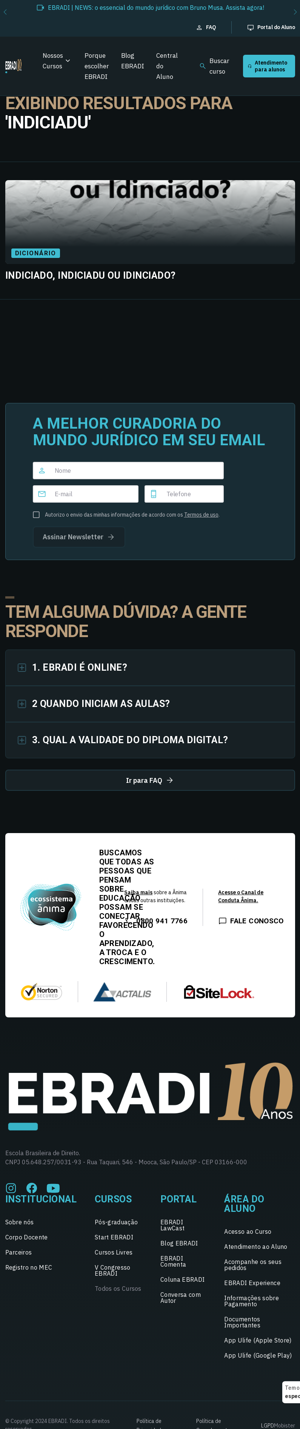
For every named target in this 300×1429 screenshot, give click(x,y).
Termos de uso (201, 514)
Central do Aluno (167, 66)
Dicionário (35, 253)
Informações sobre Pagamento (251, 1301)
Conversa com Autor (180, 1298)
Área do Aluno (244, 1203)
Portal (178, 1199)
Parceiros (18, 1252)
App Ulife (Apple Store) (257, 1340)
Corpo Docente (26, 1237)
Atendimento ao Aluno (255, 1247)
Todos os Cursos (118, 1288)
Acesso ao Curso (247, 1231)
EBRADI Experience (252, 1283)
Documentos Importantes (242, 1322)
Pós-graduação (116, 1222)
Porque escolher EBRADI (97, 66)
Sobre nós (19, 1222)
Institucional (41, 1199)
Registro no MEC (28, 1267)
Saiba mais (138, 892)
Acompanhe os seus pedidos (252, 1265)
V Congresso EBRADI (113, 1270)
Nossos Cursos (53, 60)
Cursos (113, 1199)
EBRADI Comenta (173, 1261)
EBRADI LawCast (172, 1225)
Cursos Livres (113, 1252)
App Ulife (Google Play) (258, 1355)
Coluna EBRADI (182, 1279)
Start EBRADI (114, 1237)
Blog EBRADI (132, 60)
